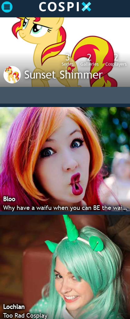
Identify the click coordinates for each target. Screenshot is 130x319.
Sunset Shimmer (63, 74)
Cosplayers (116, 59)
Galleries (89, 59)
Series (67, 59)
